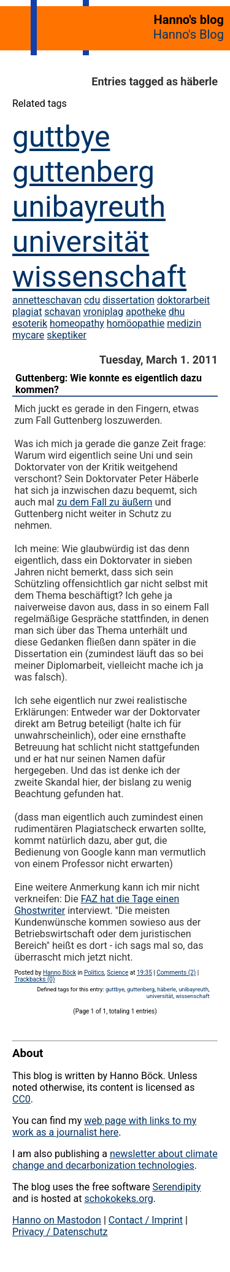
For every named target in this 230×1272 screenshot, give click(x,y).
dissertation (128, 300)
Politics (94, 972)
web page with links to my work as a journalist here (104, 1126)
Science (117, 972)
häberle (166, 989)
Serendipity (176, 1187)
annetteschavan (47, 300)
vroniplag (103, 312)
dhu (177, 312)
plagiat (27, 312)
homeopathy (77, 323)
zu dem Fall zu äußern (105, 502)
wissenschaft (99, 276)
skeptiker (66, 335)
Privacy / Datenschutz (59, 1232)
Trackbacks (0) (34, 979)
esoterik (29, 323)
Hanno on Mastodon (56, 1220)
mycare (28, 335)
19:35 (144, 972)
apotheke (146, 312)
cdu (92, 300)
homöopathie (135, 323)
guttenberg (83, 171)
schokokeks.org (118, 1198)
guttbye (61, 136)
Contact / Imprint (146, 1220)
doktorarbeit (183, 300)
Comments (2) (176, 972)
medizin (184, 323)
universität (80, 241)
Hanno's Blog (188, 34)
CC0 (21, 1099)
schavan (62, 312)
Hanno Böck (59, 972)
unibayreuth (89, 206)
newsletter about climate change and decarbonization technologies (115, 1159)
